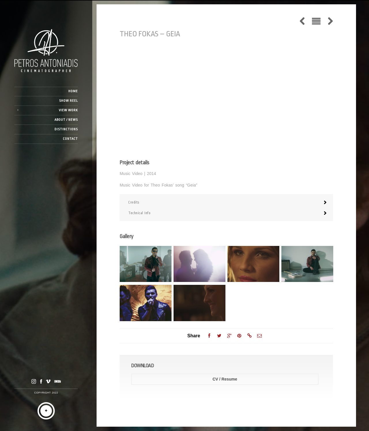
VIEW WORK (68, 110)
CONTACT (70, 139)
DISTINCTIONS (66, 129)
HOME (73, 91)
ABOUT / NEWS (66, 120)
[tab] (226, 202)
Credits (133, 202)
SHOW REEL (68, 101)
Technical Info (139, 213)
